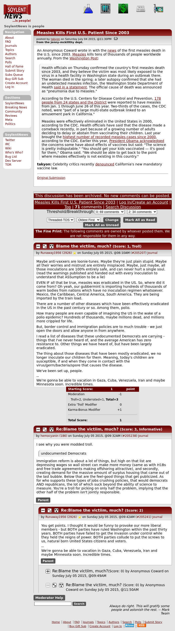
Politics (10, 124)
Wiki (8, 148)
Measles (79, 54)
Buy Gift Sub (14, 79)
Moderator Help (49, 598)
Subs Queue (14, 74)
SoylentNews (17, 13)
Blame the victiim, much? (84, 246)
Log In (9, 87)
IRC (7, 144)
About (9, 37)
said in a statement (70, 87)
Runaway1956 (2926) (56, 253)
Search (10, 58)
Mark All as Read (140, 220)
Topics (9, 50)
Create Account (16, 83)
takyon (55, 39)
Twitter (10, 140)
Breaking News (16, 107)
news (112, 50)
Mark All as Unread (102, 225)
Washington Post (84, 58)
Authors (11, 54)
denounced (104, 164)
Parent (43, 500)
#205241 (143, 517)
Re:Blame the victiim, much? (87, 429)
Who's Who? (14, 152)
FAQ (8, 41)
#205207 (138, 253)
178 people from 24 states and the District (101, 100)
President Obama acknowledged (136, 141)
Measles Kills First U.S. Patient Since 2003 (82, 32)
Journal (152, 253)
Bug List (11, 156)
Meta (8, 120)
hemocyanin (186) (54, 436)
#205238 (129, 436)
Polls (8, 62)
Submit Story (14, 70)
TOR (8, 164)
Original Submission (51, 178)
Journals (11, 46)
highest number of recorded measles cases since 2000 (109, 137)
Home (56, 622)
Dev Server (13, 161)
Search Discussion (123, 207)
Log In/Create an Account (143, 202)
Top (67, 207)
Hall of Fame (14, 66)
